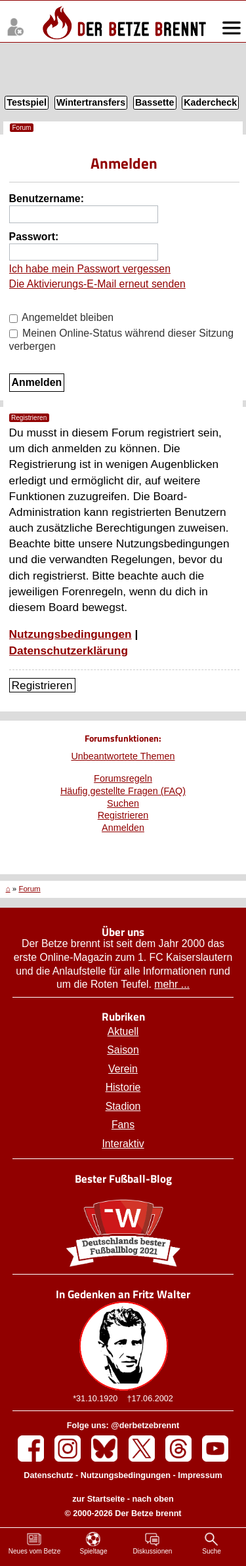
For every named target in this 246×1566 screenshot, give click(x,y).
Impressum (200, 1475)
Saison (122, 1049)
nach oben (153, 1499)
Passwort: (34, 236)
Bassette (154, 102)
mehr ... (172, 984)
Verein (123, 1068)
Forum (21, 127)
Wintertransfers (90, 102)
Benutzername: (46, 198)
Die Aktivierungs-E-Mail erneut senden (97, 283)
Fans (123, 1124)
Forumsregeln (123, 778)
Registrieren (42, 685)
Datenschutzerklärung (68, 650)
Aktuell (123, 1031)
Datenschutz (48, 1475)
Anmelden (123, 827)
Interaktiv (123, 1143)
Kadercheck (210, 102)
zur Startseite (98, 1499)
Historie (123, 1087)
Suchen (123, 803)
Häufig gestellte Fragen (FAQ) (123, 791)
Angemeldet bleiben (61, 317)
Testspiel (27, 102)
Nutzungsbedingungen (70, 634)
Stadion (123, 1106)
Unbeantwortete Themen (122, 756)
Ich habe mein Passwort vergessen (90, 268)
